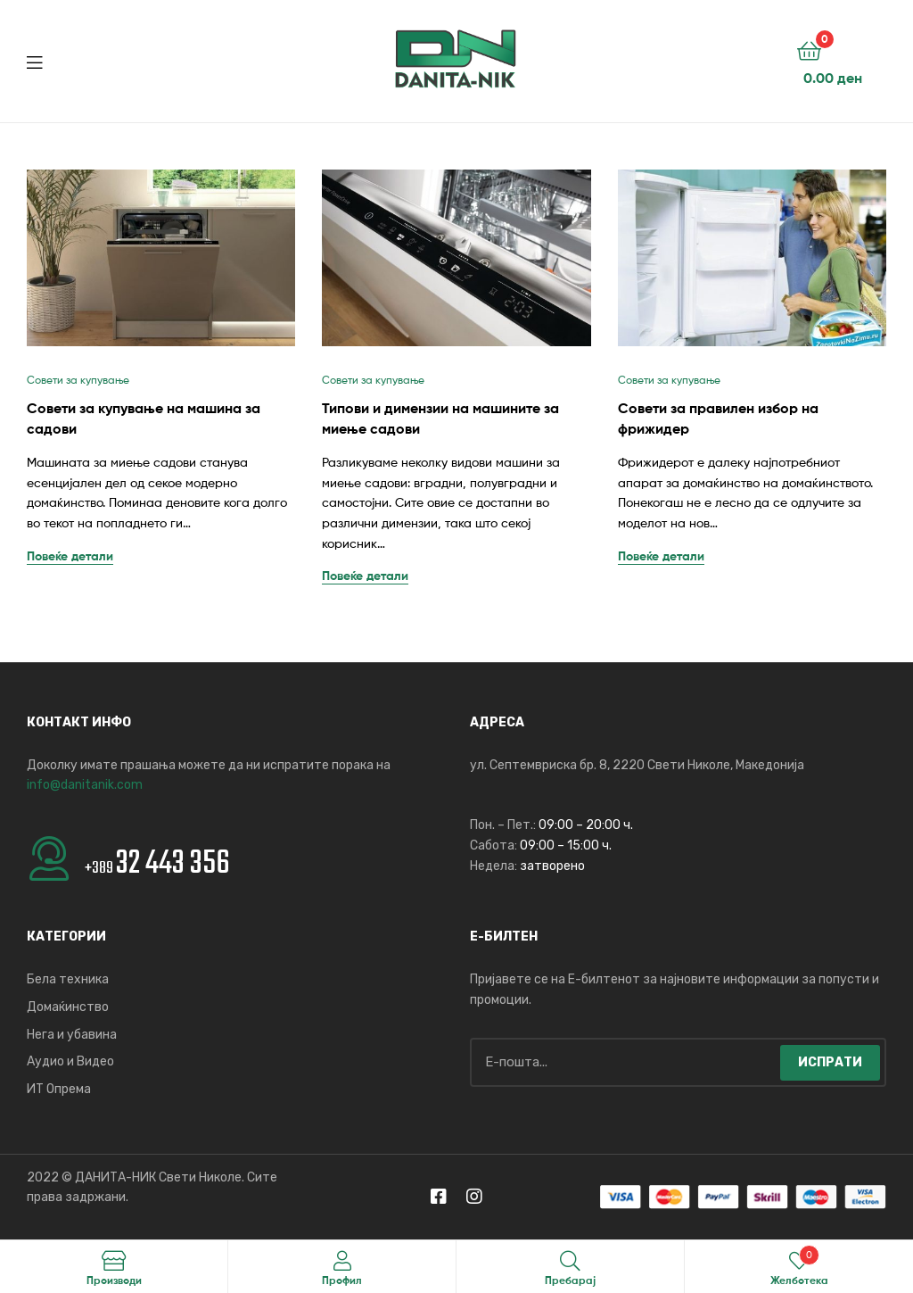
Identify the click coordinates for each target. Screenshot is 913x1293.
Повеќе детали (70, 556)
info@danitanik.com (85, 784)
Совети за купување (78, 379)
